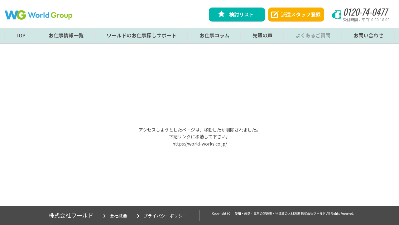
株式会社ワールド (71, 215)
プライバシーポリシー (165, 216)
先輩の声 (262, 37)
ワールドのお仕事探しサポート (141, 37)
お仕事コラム (214, 37)
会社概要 (118, 216)
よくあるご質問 (313, 37)
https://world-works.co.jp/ (199, 144)
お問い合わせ (368, 37)
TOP (21, 37)
